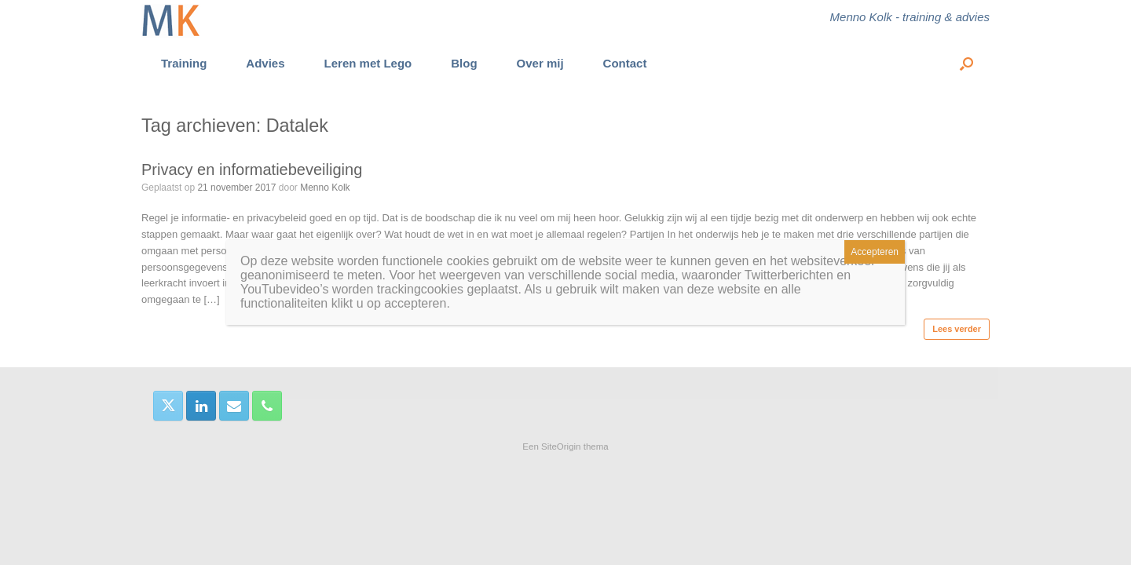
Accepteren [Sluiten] (875, 251)
